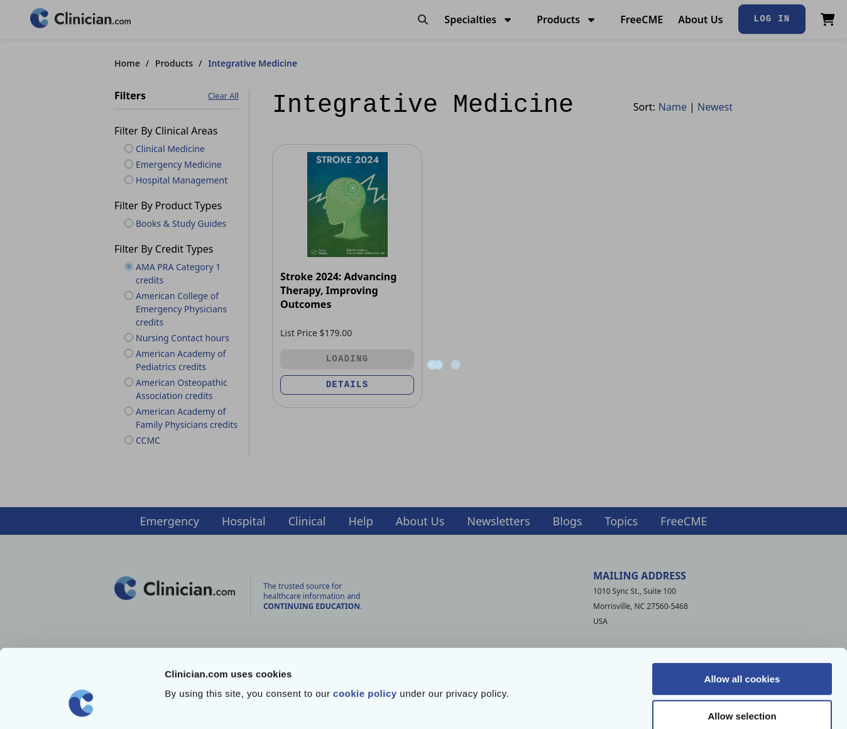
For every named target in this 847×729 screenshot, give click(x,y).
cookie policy (365, 626)
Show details (659, 704)
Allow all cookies (742, 611)
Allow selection (742, 649)
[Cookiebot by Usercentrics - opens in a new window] (81, 704)
